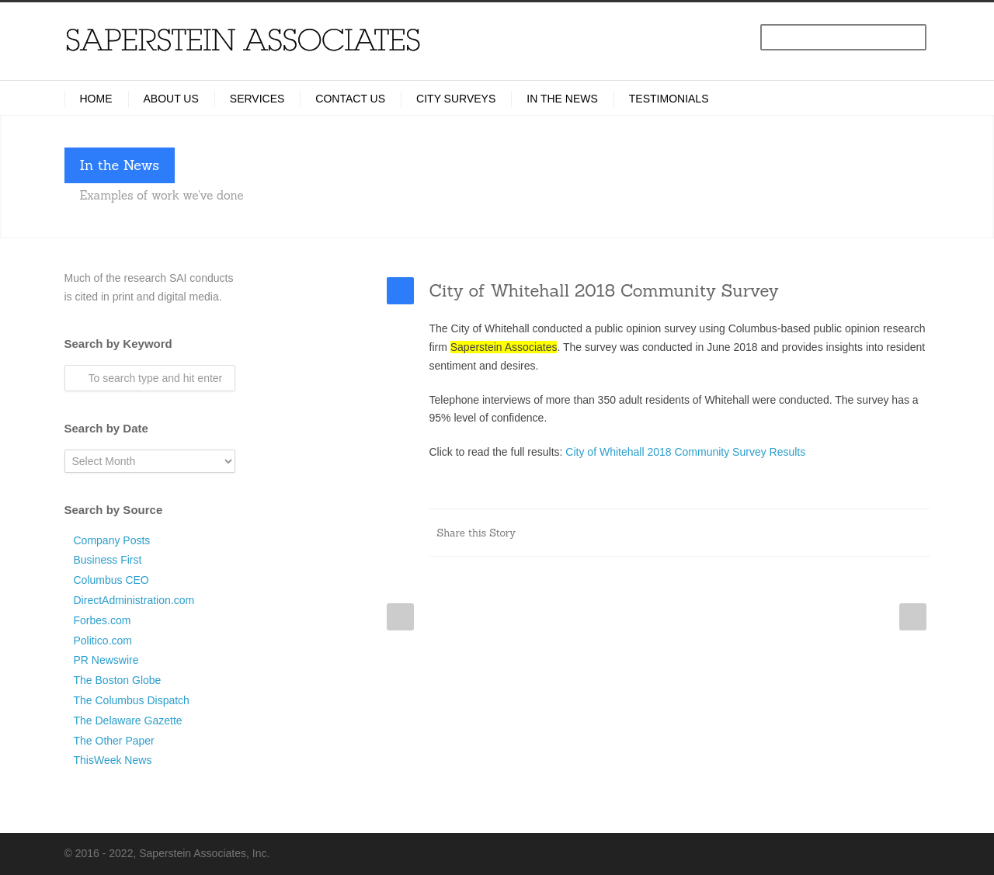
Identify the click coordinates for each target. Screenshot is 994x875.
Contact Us (350, 98)
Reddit (790, 532)
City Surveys (455, 98)
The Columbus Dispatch (131, 700)
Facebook (697, 532)
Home (96, 98)
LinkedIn (759, 532)
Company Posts (112, 540)
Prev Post (400, 616)
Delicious (852, 532)
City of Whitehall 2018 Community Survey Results (685, 452)
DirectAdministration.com (134, 600)
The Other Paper (114, 740)
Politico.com (103, 640)
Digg (821, 532)
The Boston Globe (118, 680)
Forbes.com (102, 620)
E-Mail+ (914, 532)
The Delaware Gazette (128, 720)
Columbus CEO (111, 580)
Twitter (728, 532)
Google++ (883, 532)
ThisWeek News (113, 760)
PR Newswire (106, 660)
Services (257, 98)
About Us (171, 98)
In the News (562, 98)
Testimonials (669, 98)
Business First (108, 560)
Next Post (912, 616)
